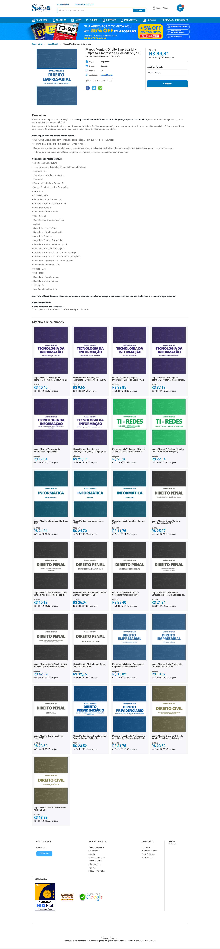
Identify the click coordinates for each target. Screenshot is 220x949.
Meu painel (146, 847)
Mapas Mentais (107, 75)
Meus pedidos (63, 4)
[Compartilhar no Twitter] (94, 88)
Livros (76, 20)
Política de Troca (94, 864)
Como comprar (94, 851)
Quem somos (41, 847)
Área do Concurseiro (96, 847)
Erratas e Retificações (96, 857)
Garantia (91, 854)
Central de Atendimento (84, 4)
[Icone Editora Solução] (41, 8)
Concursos (39, 20)
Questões (109, 20)
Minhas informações (150, 851)
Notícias (149, 20)
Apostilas (59, 20)
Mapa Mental (129, 20)
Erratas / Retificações (174, 20)
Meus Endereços (148, 854)
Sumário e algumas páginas (99, 80)
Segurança (92, 868)
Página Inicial (37, 44)
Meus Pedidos (147, 857)
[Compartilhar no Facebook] (88, 88)
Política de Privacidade (96, 871)
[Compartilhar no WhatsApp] (100, 88)
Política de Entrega (95, 861)
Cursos (91, 20)
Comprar (167, 83)
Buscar (139, 10)
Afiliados (44, 853)
